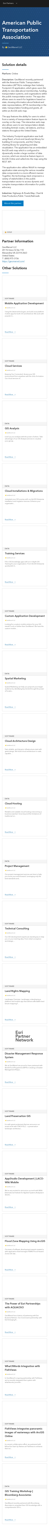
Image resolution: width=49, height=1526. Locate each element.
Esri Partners (8, 3)
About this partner (12, 203)
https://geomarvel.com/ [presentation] (13, 261)
